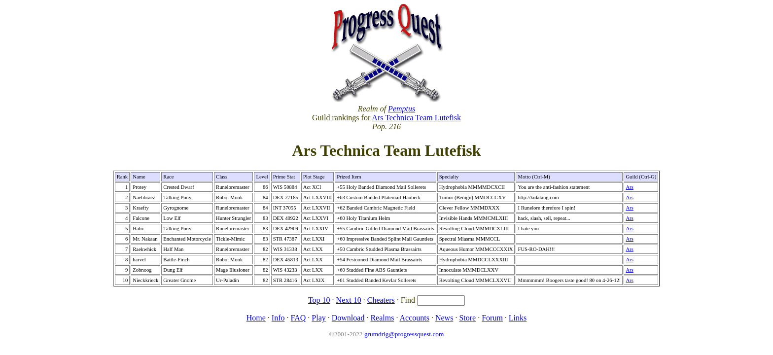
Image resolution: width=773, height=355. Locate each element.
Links (518, 318)
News (444, 318)
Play (318, 318)
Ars (629, 187)
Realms (382, 318)
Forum (492, 318)
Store (467, 318)
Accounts (414, 318)
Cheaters (381, 300)
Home (256, 318)
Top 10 (319, 300)
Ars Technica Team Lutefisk (416, 117)
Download (348, 318)
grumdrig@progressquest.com (404, 334)
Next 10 (348, 300)
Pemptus (401, 109)
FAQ (298, 318)
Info (278, 318)
